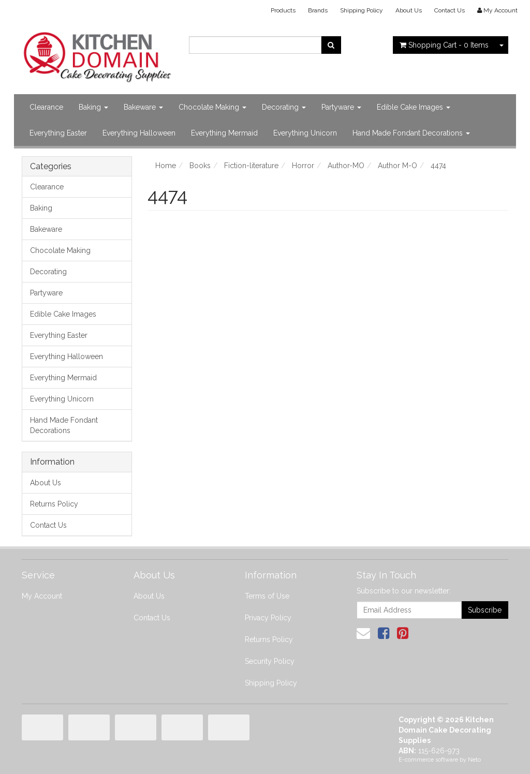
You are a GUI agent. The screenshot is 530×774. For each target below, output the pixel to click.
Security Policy (270, 661)
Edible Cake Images (413, 107)
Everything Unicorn (305, 133)
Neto (474, 759)
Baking (93, 107)
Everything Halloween (138, 133)
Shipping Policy (361, 10)
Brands (318, 10)
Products (283, 10)
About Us (408, 10)
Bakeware (143, 107)
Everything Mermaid (224, 133)
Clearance (46, 107)
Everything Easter (58, 133)
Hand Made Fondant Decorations (411, 133)
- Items (444, 45)
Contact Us (449, 10)
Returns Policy (54, 504)
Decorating (284, 107)
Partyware (341, 107)
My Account (42, 596)
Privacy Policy (268, 618)
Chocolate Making (212, 107)
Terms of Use (267, 596)
